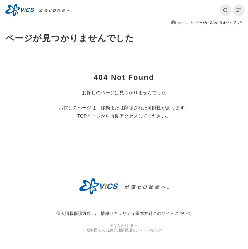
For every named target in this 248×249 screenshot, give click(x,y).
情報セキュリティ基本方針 (127, 213)
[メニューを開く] (239, 10)
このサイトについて (172, 213)
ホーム (179, 22)
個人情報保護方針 (73, 213)
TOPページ (89, 116)
